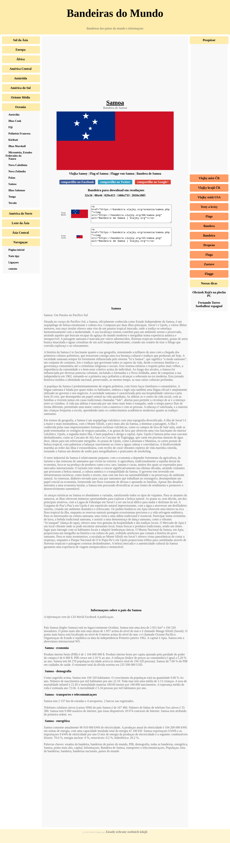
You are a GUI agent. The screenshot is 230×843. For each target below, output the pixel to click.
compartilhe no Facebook (77, 182)
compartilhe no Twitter (115, 182)
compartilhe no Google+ (153, 182)
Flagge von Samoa (122, 173)
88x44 (98, 195)
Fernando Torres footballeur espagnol (209, 304)
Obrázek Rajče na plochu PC (209, 294)
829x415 (109, 195)
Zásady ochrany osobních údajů (126, 838)
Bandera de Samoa (148, 173)
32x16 (88, 195)
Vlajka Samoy (78, 173)
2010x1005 (138, 195)
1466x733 (123, 195)
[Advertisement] (115, 69)
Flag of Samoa (99, 173)
